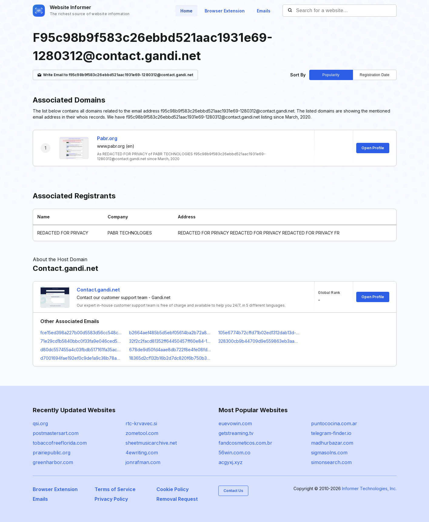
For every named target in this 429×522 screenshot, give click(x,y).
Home (186, 10)
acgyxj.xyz (231, 462)
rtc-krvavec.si (141, 423)
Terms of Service (115, 489)
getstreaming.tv (236, 433)
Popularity (330, 75)
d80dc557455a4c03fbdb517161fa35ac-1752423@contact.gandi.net (81, 349)
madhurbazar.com (332, 443)
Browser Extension (225, 10)
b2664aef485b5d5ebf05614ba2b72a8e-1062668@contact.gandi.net (170, 332)
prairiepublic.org (51, 453)
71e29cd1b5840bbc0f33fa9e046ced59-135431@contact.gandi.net (81, 341)
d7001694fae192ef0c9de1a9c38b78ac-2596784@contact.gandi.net (81, 358)
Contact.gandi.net (98, 290)
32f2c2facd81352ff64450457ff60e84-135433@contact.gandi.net (170, 341)
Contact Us (233, 490)
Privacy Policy (111, 499)
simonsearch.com (331, 462)
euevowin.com (235, 423)
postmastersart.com (56, 433)
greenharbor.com (53, 462)
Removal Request (177, 499)
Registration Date (375, 75)
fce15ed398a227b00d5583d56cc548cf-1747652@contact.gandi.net (81, 332)
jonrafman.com (143, 462)
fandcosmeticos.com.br (245, 443)
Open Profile (372, 148)
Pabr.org (107, 138)
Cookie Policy (172, 489)
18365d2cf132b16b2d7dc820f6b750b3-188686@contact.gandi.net (170, 358)
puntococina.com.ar (334, 423)
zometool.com (142, 433)
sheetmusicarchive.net (151, 443)
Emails (263, 10)
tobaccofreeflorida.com (60, 443)
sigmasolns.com (329, 453)
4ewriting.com (142, 453)
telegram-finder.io (331, 433)
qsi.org (40, 423)
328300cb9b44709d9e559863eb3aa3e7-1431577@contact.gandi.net (259, 341)
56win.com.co (234, 453)
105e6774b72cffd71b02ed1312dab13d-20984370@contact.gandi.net (259, 332)
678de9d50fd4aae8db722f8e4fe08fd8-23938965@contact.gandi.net (170, 349)
